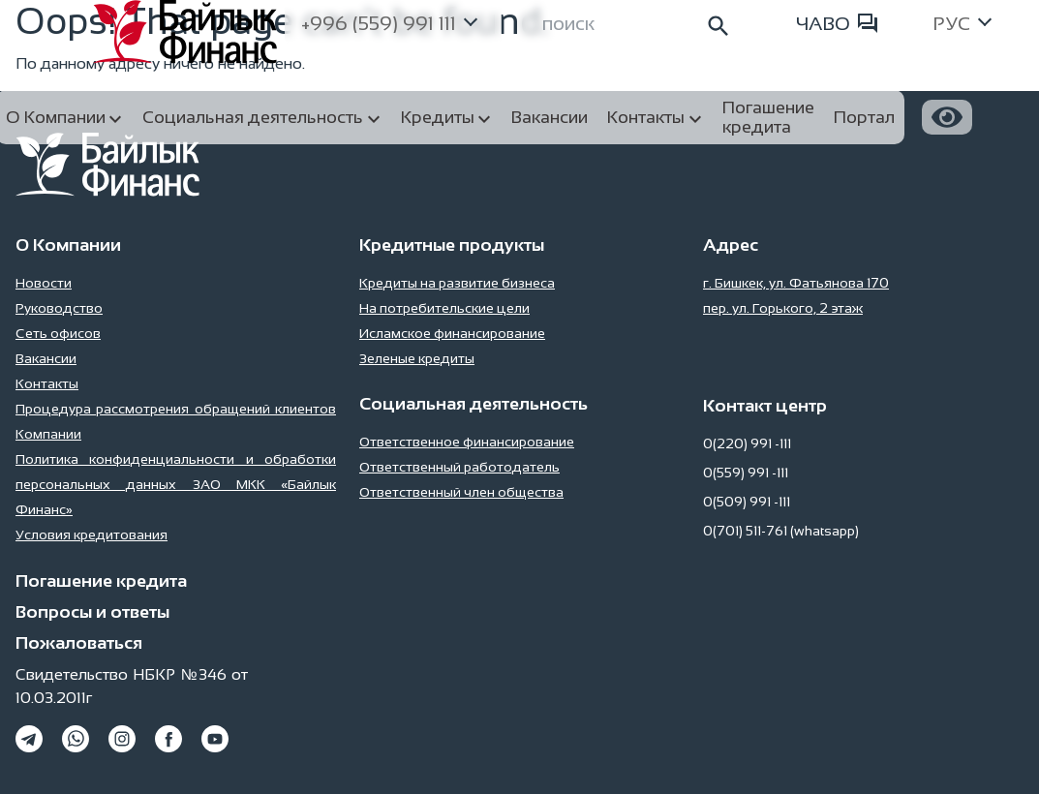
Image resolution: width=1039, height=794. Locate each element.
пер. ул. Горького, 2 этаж (783, 308)
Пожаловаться (78, 643)
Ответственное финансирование (466, 441)
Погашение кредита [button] (768, 117)
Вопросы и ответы (92, 612)
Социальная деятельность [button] (252, 117)
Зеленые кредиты (416, 358)
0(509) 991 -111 (746, 501)
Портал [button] (864, 117)
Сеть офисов (58, 333)
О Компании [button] (56, 117)
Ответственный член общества (461, 492)
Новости (43, 282)
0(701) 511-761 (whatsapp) (781, 530)
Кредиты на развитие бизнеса (457, 282)
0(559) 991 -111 (745, 472)
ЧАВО (836, 23)
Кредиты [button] (437, 117)
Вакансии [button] (549, 117)
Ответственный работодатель (459, 466)
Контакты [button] (646, 117)
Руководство (59, 308)
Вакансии (45, 358)
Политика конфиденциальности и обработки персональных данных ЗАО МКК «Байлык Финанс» (175, 484)
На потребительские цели (444, 308)
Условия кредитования (91, 534)
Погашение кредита (101, 581)
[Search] (637, 23)
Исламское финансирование (452, 333)
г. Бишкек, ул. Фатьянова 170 (796, 282)
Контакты (46, 383)
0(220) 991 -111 (747, 443)
